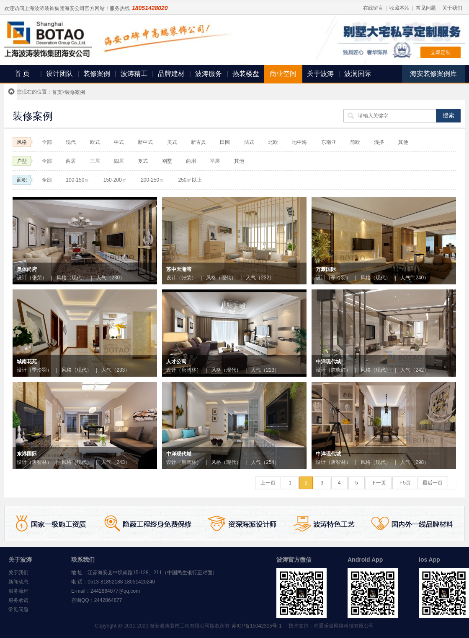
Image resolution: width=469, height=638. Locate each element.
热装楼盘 (245, 73)
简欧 (355, 142)
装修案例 (96, 73)
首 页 (22, 73)
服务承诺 (18, 600)
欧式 (95, 142)
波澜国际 (357, 73)
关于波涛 (320, 73)
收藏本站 (399, 8)
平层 (215, 161)
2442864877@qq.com (115, 591)
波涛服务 (208, 73)
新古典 (198, 142)
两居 (71, 161)
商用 (191, 161)
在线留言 (373, 8)
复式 (143, 161)
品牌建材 (171, 73)
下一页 (378, 483)
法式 (249, 142)
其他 (403, 142)
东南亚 (328, 142)
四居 (119, 161)
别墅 (167, 161)
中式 (119, 142)
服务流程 (18, 591)
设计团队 (59, 73)
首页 (57, 92)
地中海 (299, 142)
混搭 (379, 142)
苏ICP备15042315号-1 (257, 626)
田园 (225, 142)
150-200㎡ (115, 180)
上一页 (268, 483)
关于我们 (452, 8)
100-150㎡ (77, 180)
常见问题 (426, 8)
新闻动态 (18, 582)
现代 (71, 142)
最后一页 (433, 483)
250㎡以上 (190, 180)
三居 (95, 161)
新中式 (145, 142)
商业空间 (283, 73)
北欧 (273, 142)
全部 (47, 142)
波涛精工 (134, 73)
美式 (172, 142)
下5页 (404, 483)
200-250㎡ (152, 180)
